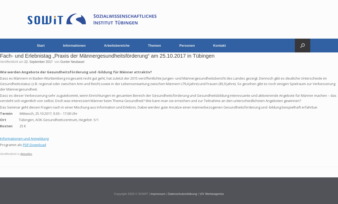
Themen (154, 45)
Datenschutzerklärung (182, 193)
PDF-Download (34, 144)
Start (41, 45)
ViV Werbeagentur (212, 193)
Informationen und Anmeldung (24, 138)
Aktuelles (26, 153)
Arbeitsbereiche (116, 45)
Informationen (74, 45)
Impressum (157, 193)
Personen (187, 45)
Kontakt (219, 45)
